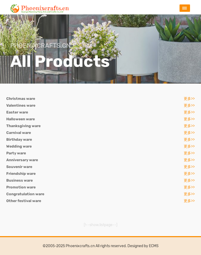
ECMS (154, 246)
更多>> (189, 98)
